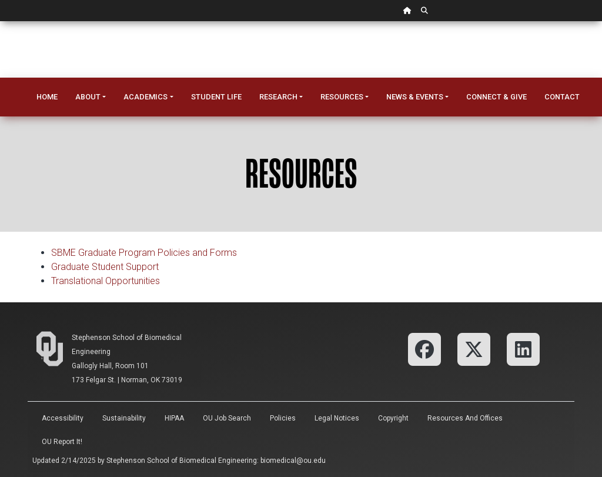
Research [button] (278, 96)
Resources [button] (341, 96)
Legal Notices (337, 418)
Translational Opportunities (105, 280)
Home (47, 96)
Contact (562, 96)
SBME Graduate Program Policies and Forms (144, 252)
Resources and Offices (465, 418)
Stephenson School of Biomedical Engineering (181, 460)
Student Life (216, 96)
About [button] (88, 96)
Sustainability (124, 418)
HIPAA (174, 418)
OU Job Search (227, 418)
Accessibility (62, 418)
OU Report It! (62, 442)
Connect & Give (496, 96)
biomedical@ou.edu (293, 460)
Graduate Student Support (105, 266)
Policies (283, 418)
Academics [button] (145, 96)
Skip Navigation (0, 21)
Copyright (393, 418)
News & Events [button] (414, 96)
